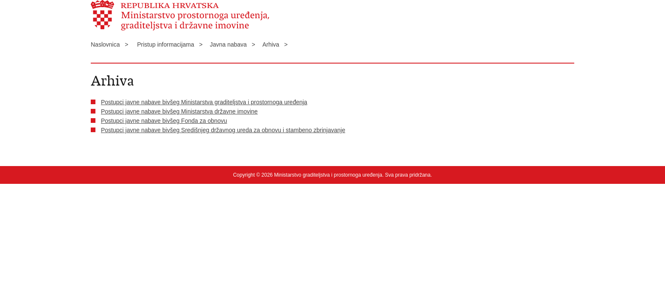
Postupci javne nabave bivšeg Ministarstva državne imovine (179, 111)
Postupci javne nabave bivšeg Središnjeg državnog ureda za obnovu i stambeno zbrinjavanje (223, 130)
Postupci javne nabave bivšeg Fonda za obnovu (164, 120)
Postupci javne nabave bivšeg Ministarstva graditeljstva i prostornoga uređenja (204, 102)
